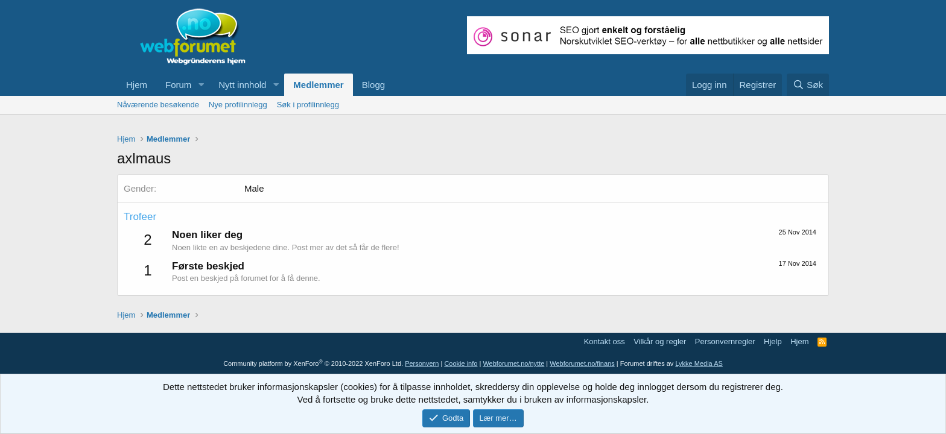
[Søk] (808, 85)
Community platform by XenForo (313, 363)
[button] (200, 85)
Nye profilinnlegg (238, 104)
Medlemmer (318, 85)
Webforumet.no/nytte (513, 363)
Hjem (136, 85)
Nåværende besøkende (158, 104)
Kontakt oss (604, 341)
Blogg (373, 85)
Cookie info (460, 363)
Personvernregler (725, 341)
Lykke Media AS (698, 363)
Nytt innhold (242, 85)
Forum (178, 85)
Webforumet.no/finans (582, 363)
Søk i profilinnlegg (308, 104)
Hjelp (773, 341)
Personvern (422, 363)
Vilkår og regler (659, 341)
